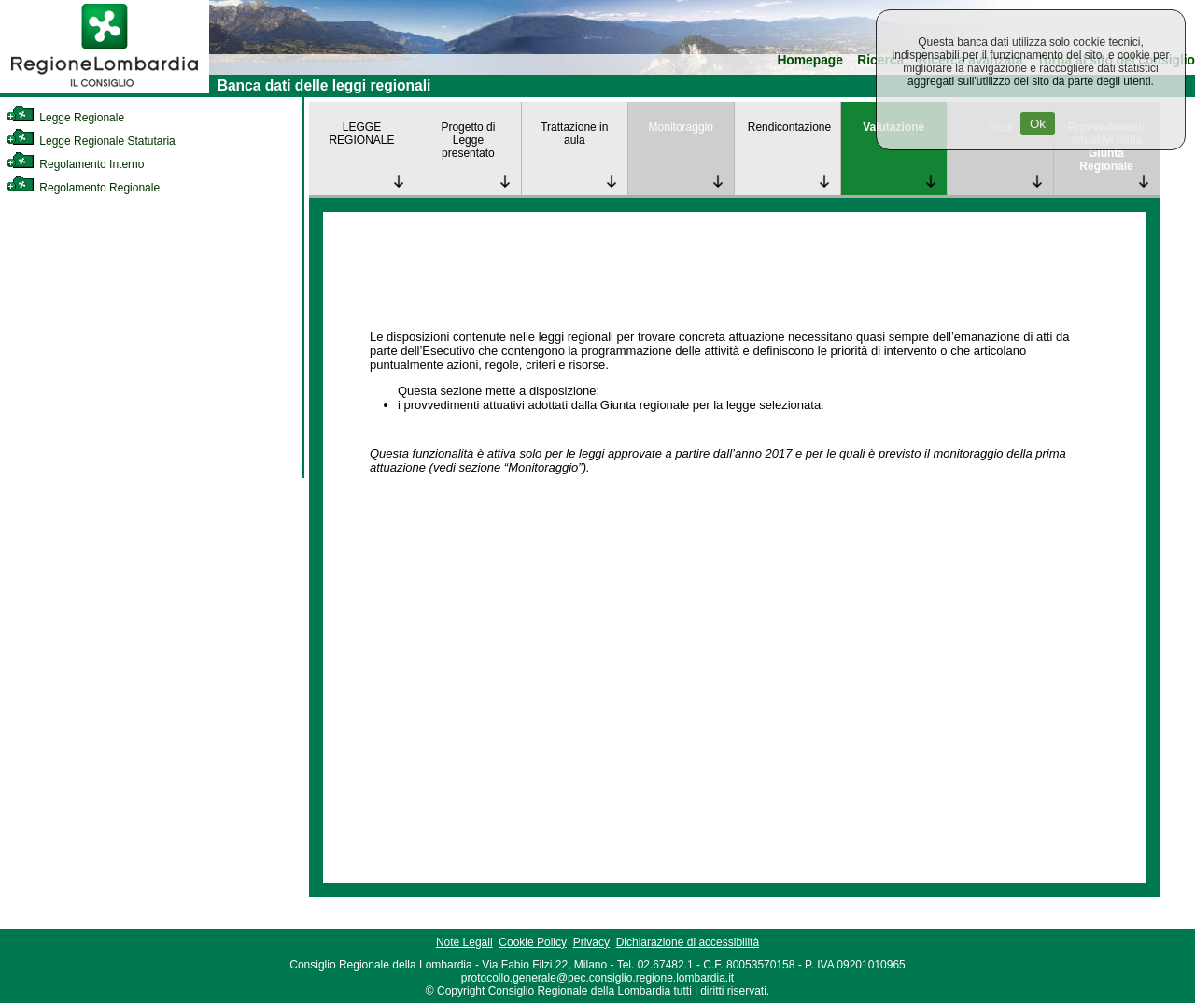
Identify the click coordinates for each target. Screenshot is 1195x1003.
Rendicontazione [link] (789, 127)
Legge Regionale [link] (65, 117)
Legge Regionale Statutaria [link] (91, 141)
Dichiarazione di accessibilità (687, 942)
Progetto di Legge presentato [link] (468, 140)
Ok (1038, 124)
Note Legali (464, 942)
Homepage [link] (810, 60)
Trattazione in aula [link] (574, 133)
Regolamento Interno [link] (75, 164)
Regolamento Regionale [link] (83, 187)
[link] (104, 89)
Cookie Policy (533, 942)
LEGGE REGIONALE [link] (361, 133)
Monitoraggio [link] (681, 127)
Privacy (591, 942)
